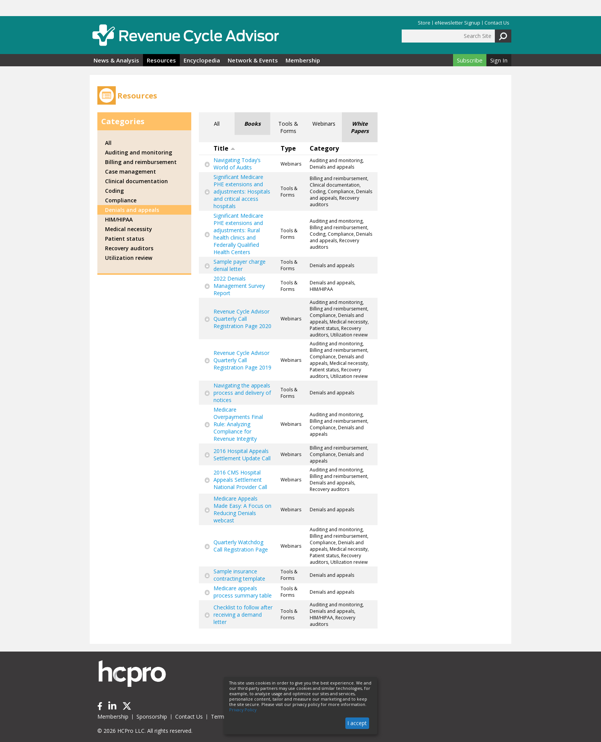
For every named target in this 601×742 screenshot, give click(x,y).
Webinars (323, 123)
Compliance (120, 200)
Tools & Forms (288, 127)
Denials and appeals (132, 209)
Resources (161, 60)
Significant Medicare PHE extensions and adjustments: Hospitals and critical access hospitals (241, 191)
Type (288, 148)
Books (252, 123)
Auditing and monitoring (138, 152)
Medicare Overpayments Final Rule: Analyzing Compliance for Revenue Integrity (238, 424)
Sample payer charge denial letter (239, 265)
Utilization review (128, 257)
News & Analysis (116, 60)
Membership (303, 60)
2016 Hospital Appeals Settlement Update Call (242, 454)
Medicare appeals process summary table (242, 591)
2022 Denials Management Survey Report (239, 286)
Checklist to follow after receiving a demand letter (243, 614)
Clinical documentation (136, 181)
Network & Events (253, 60)
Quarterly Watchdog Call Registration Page (240, 545)
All (217, 123)
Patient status (124, 238)
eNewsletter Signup (457, 23)
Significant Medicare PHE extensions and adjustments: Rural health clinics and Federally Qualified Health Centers (238, 234)
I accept (357, 723)
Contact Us (496, 23)
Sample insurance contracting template (239, 575)
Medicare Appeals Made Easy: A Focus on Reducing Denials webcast (242, 509)
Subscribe (470, 60)
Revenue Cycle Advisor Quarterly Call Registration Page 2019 (242, 360)
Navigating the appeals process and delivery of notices (242, 393)
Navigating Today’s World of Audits (237, 163)
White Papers (360, 127)
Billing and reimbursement (141, 162)
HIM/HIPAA (119, 219)
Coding (114, 190)
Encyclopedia (202, 60)
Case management (130, 171)
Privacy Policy (242, 709)
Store (424, 23)
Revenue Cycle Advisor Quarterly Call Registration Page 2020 (242, 319)
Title (224, 148)
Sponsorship (151, 716)
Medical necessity (128, 229)
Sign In (498, 60)
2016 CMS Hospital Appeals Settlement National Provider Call (240, 480)
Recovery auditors (129, 248)
